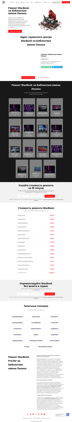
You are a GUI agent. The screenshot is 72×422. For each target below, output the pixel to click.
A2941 (57, 156)
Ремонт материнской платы (24, 265)
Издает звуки (54, 334)
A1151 (16, 153)
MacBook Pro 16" (57, 131)
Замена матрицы (21, 219)
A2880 (54, 134)
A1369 (44, 156)
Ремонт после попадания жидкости (25, 261)
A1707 (44, 131)
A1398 (40, 133)
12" (43, 115)
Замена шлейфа (21, 242)
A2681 (40, 153)
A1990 (40, 131)
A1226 (41, 135)
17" (15, 115)
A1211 (44, 134)
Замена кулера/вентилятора (24, 253)
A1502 (16, 134)
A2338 (13, 130)
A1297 (13, 153)
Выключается (54, 316)
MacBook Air (29, 113)
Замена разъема (21, 245)
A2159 (16, 131)
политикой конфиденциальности (49, 199)
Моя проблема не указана (45, 346)
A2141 (57, 135)
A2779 (27, 135)
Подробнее (51, 272)
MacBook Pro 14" (29, 132)
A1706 (13, 134)
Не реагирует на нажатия (36, 340)
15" (16, 113)
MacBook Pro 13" (15, 128)
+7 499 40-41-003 (55, 2)
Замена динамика (22, 249)
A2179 (40, 154)
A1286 (44, 133)
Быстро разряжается (17, 322)
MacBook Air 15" (57, 154)
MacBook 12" (22, 174)
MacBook (56, 113)
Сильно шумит (17, 334)
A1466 (41, 156)
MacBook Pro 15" (43, 129)
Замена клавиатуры (22, 226)
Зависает (36, 334)
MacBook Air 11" (29, 154)
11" (26, 115)
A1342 (33, 175)
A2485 (58, 134)
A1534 (22, 176)
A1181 (36, 176)
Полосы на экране (54, 340)
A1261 (15, 156)
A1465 (27, 156)
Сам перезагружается (17, 316)
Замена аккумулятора (22, 222)
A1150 (40, 134)
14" (13, 113)
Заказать (52, 215)
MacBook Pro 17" (15, 150)
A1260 (44, 135)
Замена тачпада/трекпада (23, 230)
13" (11, 113)
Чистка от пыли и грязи (23, 268)
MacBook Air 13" (43, 151)
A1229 (16, 154)
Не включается (17, 328)
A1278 (17, 135)
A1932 (44, 154)
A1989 (13, 133)
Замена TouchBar (21, 234)
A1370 (31, 156)
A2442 (31, 135)
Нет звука (26, 346)
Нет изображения (36, 322)
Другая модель (49, 174)
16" (18, 113)
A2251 (13, 131)
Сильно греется (36, 316)
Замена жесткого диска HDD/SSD (25, 257)
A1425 (13, 135)
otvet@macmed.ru (45, 59)
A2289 (16, 130)
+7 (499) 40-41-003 (44, 58)
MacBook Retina (43, 113)
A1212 (13, 154)
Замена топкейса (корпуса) (23, 238)
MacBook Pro (15, 112)
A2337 (44, 153)
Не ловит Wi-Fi (54, 322)
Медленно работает (17, 340)
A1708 (16, 133)
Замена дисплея (21, 215)
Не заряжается (54, 328)
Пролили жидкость (36, 328)
